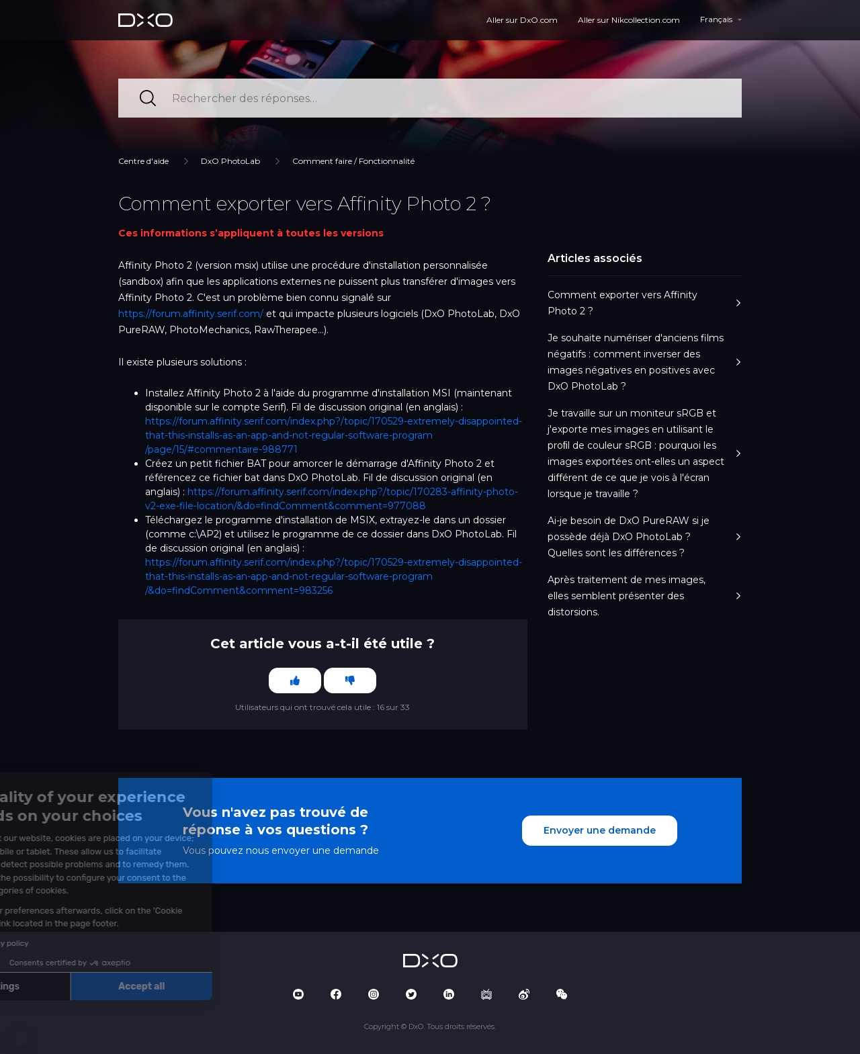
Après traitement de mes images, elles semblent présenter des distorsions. (645, 596)
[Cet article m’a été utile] (295, 680)
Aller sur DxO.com (522, 20)
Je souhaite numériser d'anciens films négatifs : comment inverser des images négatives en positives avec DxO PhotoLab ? (645, 362)
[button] (20, 1039)
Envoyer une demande (600, 830)
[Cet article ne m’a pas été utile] (350, 680)
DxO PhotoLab (230, 161)
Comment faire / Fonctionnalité (353, 161)
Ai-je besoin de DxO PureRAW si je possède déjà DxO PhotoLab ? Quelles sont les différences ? (645, 537)
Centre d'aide (143, 161)
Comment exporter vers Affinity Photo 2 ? (645, 303)
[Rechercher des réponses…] (430, 98)
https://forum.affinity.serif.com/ (190, 314)
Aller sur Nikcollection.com (629, 20)
